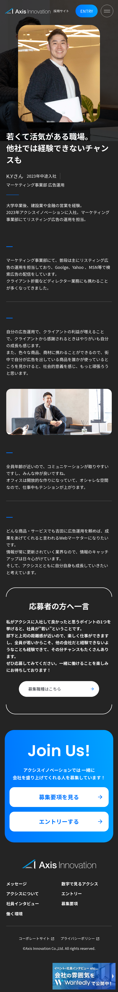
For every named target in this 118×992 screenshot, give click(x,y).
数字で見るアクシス (79, 884)
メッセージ (16, 884)
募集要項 (69, 903)
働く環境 (14, 913)
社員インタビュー (22, 903)
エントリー (71, 893)
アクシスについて (22, 893)
